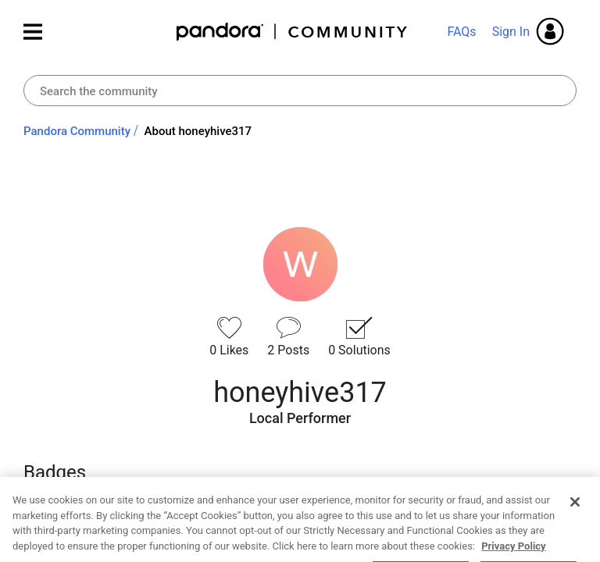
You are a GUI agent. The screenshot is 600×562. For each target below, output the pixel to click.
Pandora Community (292, 32)
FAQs (461, 31)
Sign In (511, 31)
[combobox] (300, 90)
